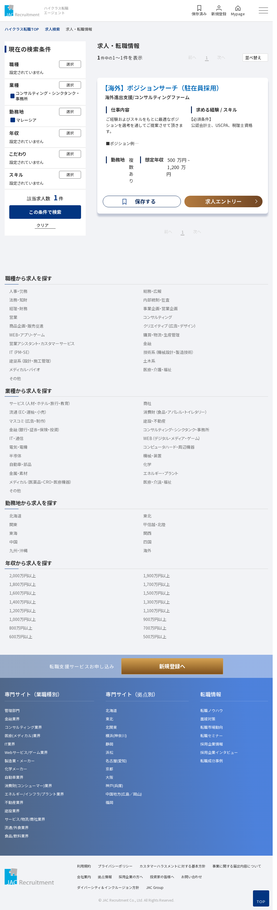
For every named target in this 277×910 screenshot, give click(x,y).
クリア (42, 225)
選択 (70, 64)
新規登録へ (172, 666)
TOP (261, 902)
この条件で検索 (45, 211)
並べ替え (253, 57)
